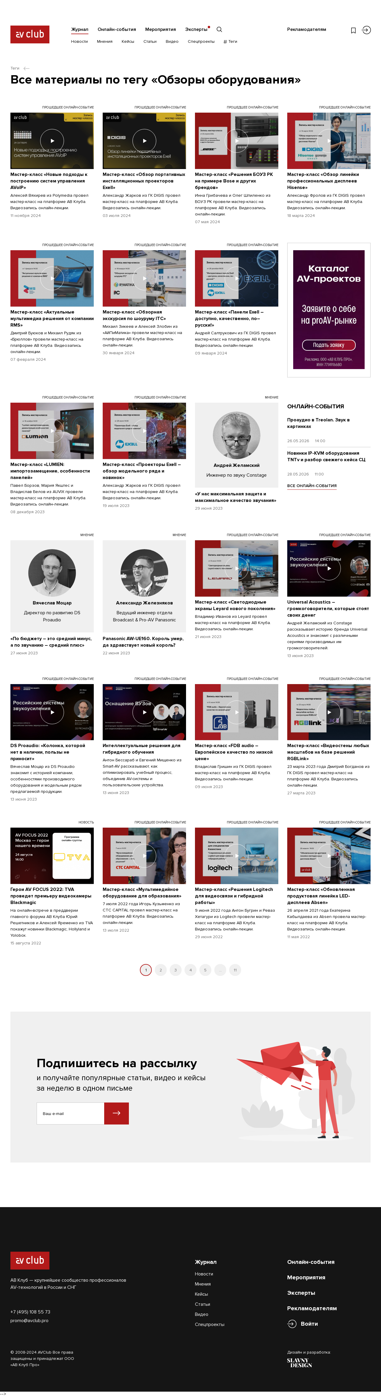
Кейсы (128, 41)
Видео (172, 41)
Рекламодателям (306, 29)
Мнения (105, 41)
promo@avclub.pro (29, 1321)
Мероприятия (160, 29)
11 (235, 970)
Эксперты (196, 29)
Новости (79, 41)
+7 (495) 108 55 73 (30, 1312)
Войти (309, 1324)
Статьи (150, 41)
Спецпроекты (201, 41)
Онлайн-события (117, 29)
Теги (230, 41)
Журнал (79, 29)
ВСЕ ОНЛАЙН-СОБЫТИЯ (312, 485)
